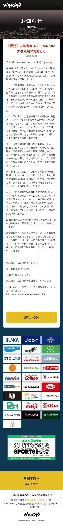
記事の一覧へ (32, 317)
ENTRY (31, 481)
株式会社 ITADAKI (36, 500)
